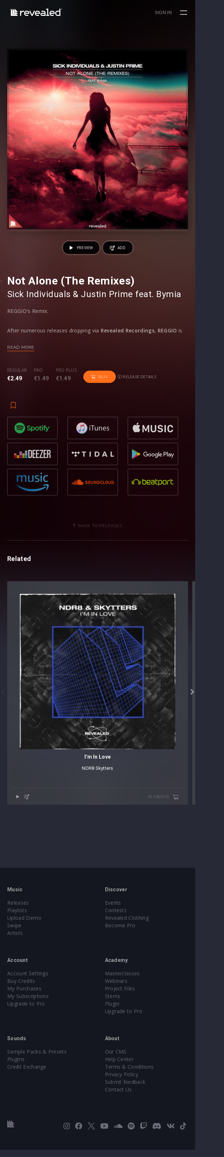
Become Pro (134, 932)
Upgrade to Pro (26, 1010)
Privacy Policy (136, 1081)
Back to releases (115, 554)
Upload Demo (24, 925)
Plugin (126, 1010)
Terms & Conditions (143, 1073)
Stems (127, 1003)
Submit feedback (139, 1089)
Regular (17, 399)
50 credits (192, 854)
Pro (38, 399)
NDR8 (102, 826)
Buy (99, 405)
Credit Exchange (27, 1073)
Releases (18, 909)
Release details (137, 405)
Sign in (192, 12)
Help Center (133, 1066)
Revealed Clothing (141, 925)
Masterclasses (136, 980)
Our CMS (130, 1058)
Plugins (16, 1066)
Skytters (119, 826)
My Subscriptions (28, 1003)
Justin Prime (107, 323)
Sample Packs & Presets (37, 1058)
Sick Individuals (39, 323)
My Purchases (24, 995)
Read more (20, 376)
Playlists (17, 917)
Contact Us (132, 1096)
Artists (15, 940)
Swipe (14, 932)
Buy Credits (21, 988)
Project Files (134, 995)
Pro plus (66, 399)
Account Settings (27, 980)
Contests (130, 917)
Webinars (130, 988)
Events (127, 909)
